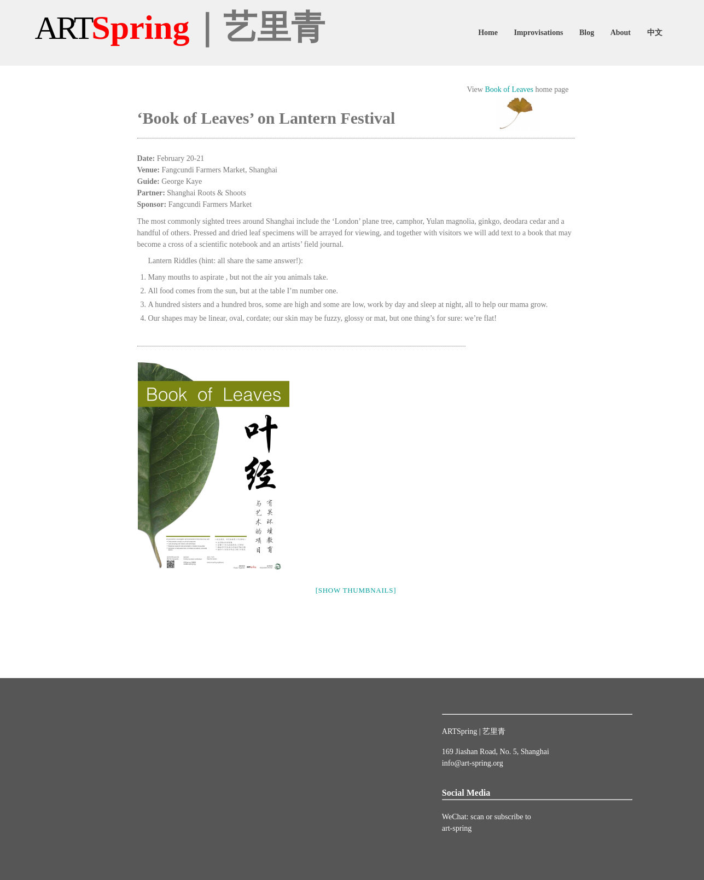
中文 (654, 32)
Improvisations (538, 32)
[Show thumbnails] (356, 590)
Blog (586, 32)
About (620, 32)
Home (488, 32)
